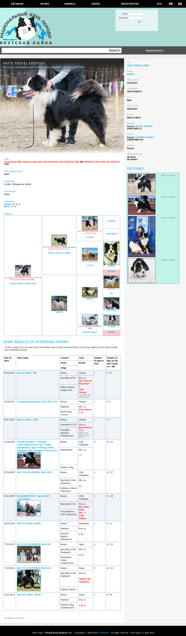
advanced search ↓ (155, 50)
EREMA (90, 299)
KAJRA (59, 312)
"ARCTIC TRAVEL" (144, 126)
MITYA (111, 266)
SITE (159, 4)
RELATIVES (8, 67)
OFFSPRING (21, 67)
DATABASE (17, 4)
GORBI (111, 327)
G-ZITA (89, 265)
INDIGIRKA (111, 234)
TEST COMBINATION (39, 67)
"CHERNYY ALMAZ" (144, 137)
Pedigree (56, 67)
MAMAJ (112, 221)
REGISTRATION (130, 4)
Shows (44, 4)
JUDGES (95, 4)
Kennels (69, 4)
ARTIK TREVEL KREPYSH (23, 283)
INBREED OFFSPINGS (73, 67)
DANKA (111, 271)
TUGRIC (90, 237)
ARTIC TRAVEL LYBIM (59, 253)
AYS (111, 293)
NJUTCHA (112, 310)
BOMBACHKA (90, 332)
